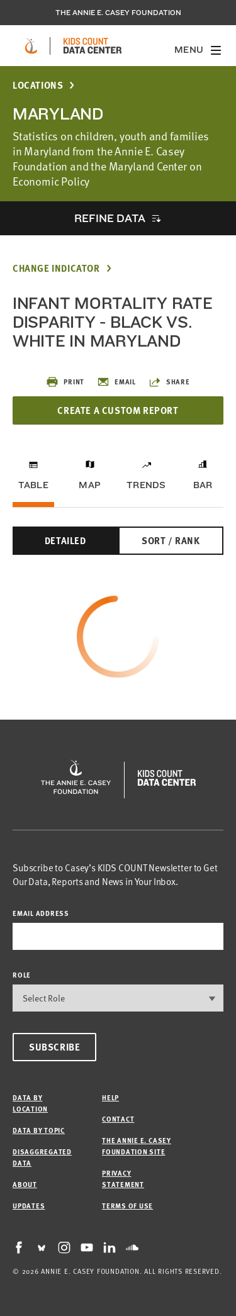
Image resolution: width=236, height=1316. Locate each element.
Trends (146, 485)
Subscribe (54, 1047)
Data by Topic (39, 1130)
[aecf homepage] (31, 46)
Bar (203, 485)
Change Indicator (56, 268)
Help (110, 1097)
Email (116, 382)
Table (33, 485)
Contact (118, 1119)
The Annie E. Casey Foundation (118, 12)
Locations (38, 85)
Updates (29, 1205)
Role (22, 974)
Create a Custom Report (117, 410)
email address (41, 913)
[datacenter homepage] (92, 46)
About (25, 1184)
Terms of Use (127, 1205)
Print (65, 382)
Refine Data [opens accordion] (109, 218)
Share (169, 382)
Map (90, 485)
